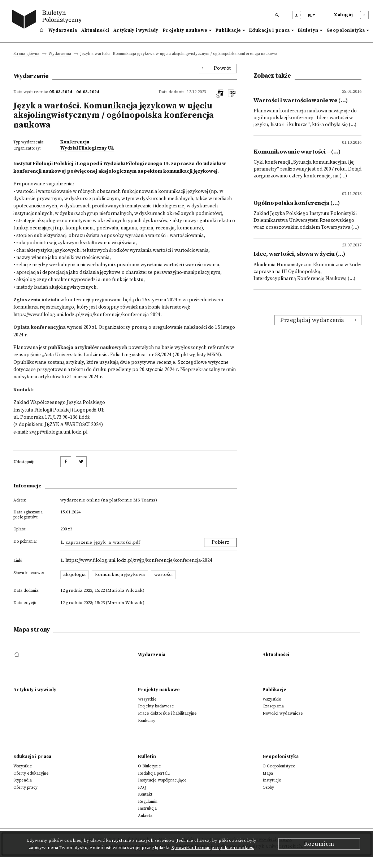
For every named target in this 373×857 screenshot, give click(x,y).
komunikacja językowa (120, 574)
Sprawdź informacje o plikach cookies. (213, 847)
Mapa (268, 773)
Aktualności (95, 30)
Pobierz (220, 542)
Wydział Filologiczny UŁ (87, 148)
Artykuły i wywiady (135, 30)
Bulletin (147, 756)
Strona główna (26, 54)
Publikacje (228, 30)
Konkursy (146, 720)
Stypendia (22, 780)
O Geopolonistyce (279, 766)
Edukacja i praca (269, 30)
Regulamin (147, 801)
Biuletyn (308, 30)
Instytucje (272, 780)
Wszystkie (147, 699)
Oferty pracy (25, 787)
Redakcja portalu (154, 773)
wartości (163, 574)
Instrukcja (147, 808)
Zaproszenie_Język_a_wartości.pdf (102, 542)
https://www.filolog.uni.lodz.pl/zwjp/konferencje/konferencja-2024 (86, 315)
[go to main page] (48, 20)
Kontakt (145, 794)
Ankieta (145, 815)
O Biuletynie (149, 766)
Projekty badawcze (156, 706)
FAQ (142, 787)
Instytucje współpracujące (162, 780)
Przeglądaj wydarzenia (312, 320)
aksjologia (74, 574)
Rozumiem (319, 844)
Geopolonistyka (345, 30)
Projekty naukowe (185, 30)
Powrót (222, 68)
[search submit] (277, 15)
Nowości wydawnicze (283, 713)
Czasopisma (273, 706)
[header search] (228, 15)
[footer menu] (17, 654)
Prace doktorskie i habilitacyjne (167, 713)
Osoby (268, 787)
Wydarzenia (62, 30)
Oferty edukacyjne (31, 773)
